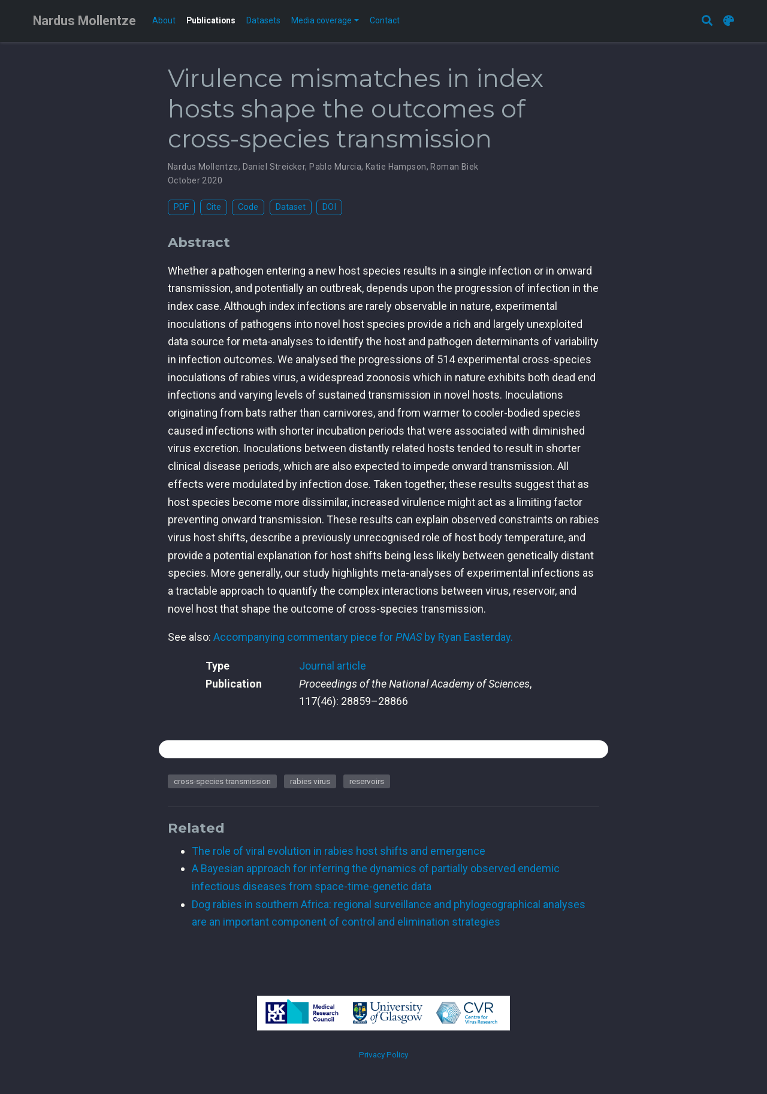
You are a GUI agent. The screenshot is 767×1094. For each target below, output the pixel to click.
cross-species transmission (222, 781)
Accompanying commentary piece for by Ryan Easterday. (363, 637)
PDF (181, 207)
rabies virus (310, 781)
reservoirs (366, 781)
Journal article (332, 665)
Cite (213, 207)
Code (248, 207)
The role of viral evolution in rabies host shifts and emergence (338, 851)
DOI (329, 207)
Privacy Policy (383, 1054)
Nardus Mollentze (84, 20)
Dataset (291, 207)
